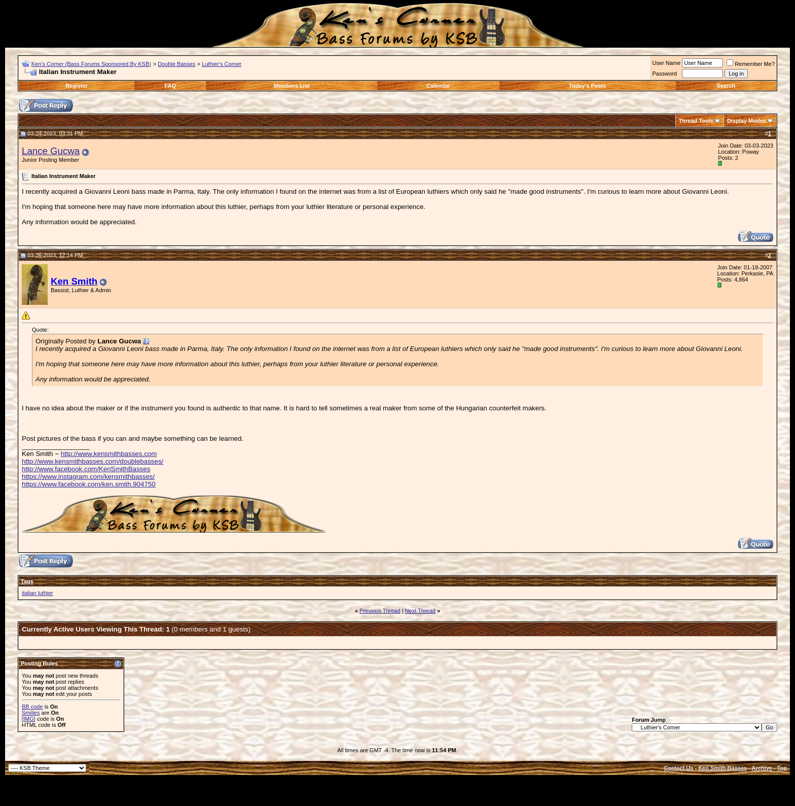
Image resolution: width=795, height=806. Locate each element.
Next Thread (420, 611)
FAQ (170, 86)
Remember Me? (751, 64)
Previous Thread (380, 611)
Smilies (31, 713)
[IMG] (28, 719)
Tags (27, 581)
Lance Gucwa (51, 151)
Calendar (438, 86)
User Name (667, 63)
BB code (32, 707)
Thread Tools (696, 121)
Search (725, 86)
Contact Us (678, 768)
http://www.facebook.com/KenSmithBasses (86, 469)
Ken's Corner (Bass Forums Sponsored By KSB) (91, 64)
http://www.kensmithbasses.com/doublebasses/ (92, 461)
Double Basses (176, 64)
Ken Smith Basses (722, 768)
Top (782, 768)
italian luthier (37, 593)
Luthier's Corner (221, 64)
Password (665, 74)
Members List (292, 86)
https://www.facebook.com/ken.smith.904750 (89, 484)
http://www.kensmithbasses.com (109, 454)
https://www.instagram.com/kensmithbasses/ (88, 476)
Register (76, 86)
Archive (762, 768)
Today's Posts (587, 86)
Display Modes (746, 121)
